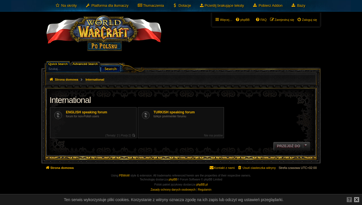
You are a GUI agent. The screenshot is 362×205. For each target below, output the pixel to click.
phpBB (173, 179)
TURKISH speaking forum (174, 112)
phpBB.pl (202, 184)
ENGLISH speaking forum (86, 112)
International (70, 100)
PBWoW (124, 175)
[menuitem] (66, 5)
